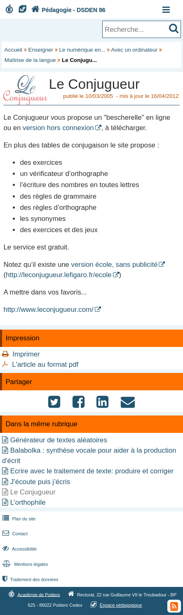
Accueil (13, 50)
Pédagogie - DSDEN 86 (67, 10)
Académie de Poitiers (38, 594)
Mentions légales (24, 564)
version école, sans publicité (114, 264)
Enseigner (41, 50)
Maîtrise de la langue (30, 60)
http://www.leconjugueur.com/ (48, 309)
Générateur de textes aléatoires (58, 440)
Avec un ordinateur (134, 50)
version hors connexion (58, 128)
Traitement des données (29, 579)
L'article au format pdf (45, 364)
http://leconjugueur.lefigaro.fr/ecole (59, 275)
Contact (14, 533)
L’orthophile (28, 502)
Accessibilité (19, 548)
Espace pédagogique (121, 605)
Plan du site (18, 518)
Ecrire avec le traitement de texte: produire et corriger (92, 471)
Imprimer (26, 354)
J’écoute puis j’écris (40, 482)
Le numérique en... (82, 50)
